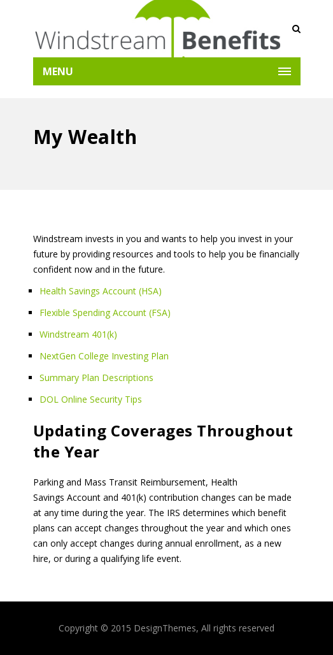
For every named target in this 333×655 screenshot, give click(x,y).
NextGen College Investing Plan (104, 356)
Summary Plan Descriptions (96, 377)
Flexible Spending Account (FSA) (105, 312)
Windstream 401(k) (78, 334)
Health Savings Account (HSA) (100, 291)
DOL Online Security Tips (90, 399)
